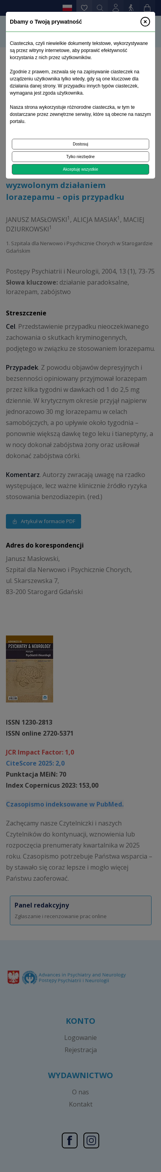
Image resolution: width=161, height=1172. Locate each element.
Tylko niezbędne (80, 157)
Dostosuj (80, 144)
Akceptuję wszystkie (80, 169)
